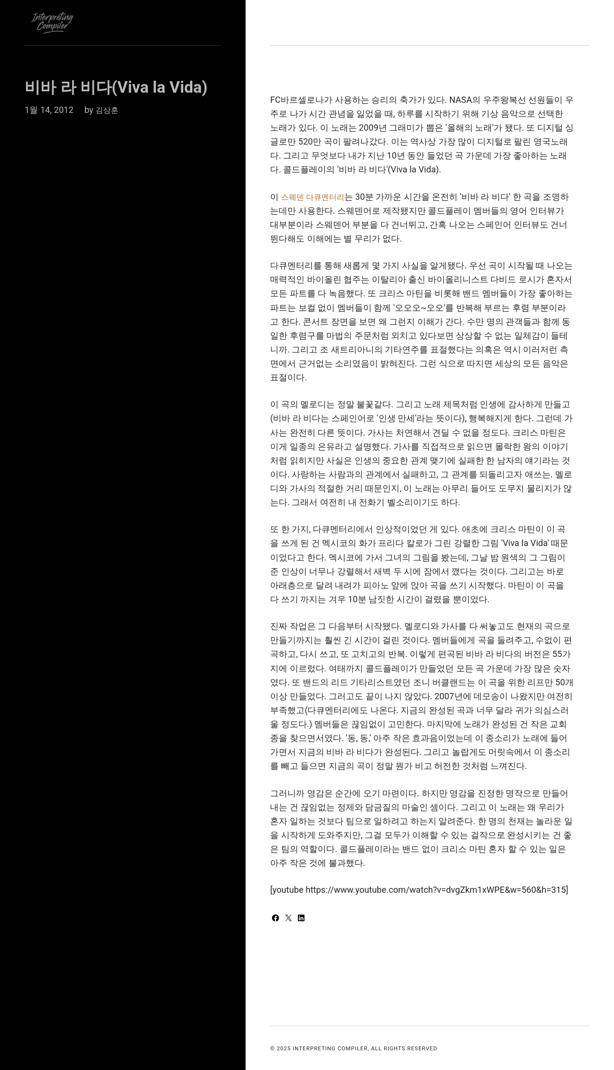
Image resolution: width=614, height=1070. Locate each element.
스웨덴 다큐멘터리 (317, 197)
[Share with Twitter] (291, 918)
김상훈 (108, 110)
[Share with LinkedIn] (305, 918)
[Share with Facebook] (277, 918)
